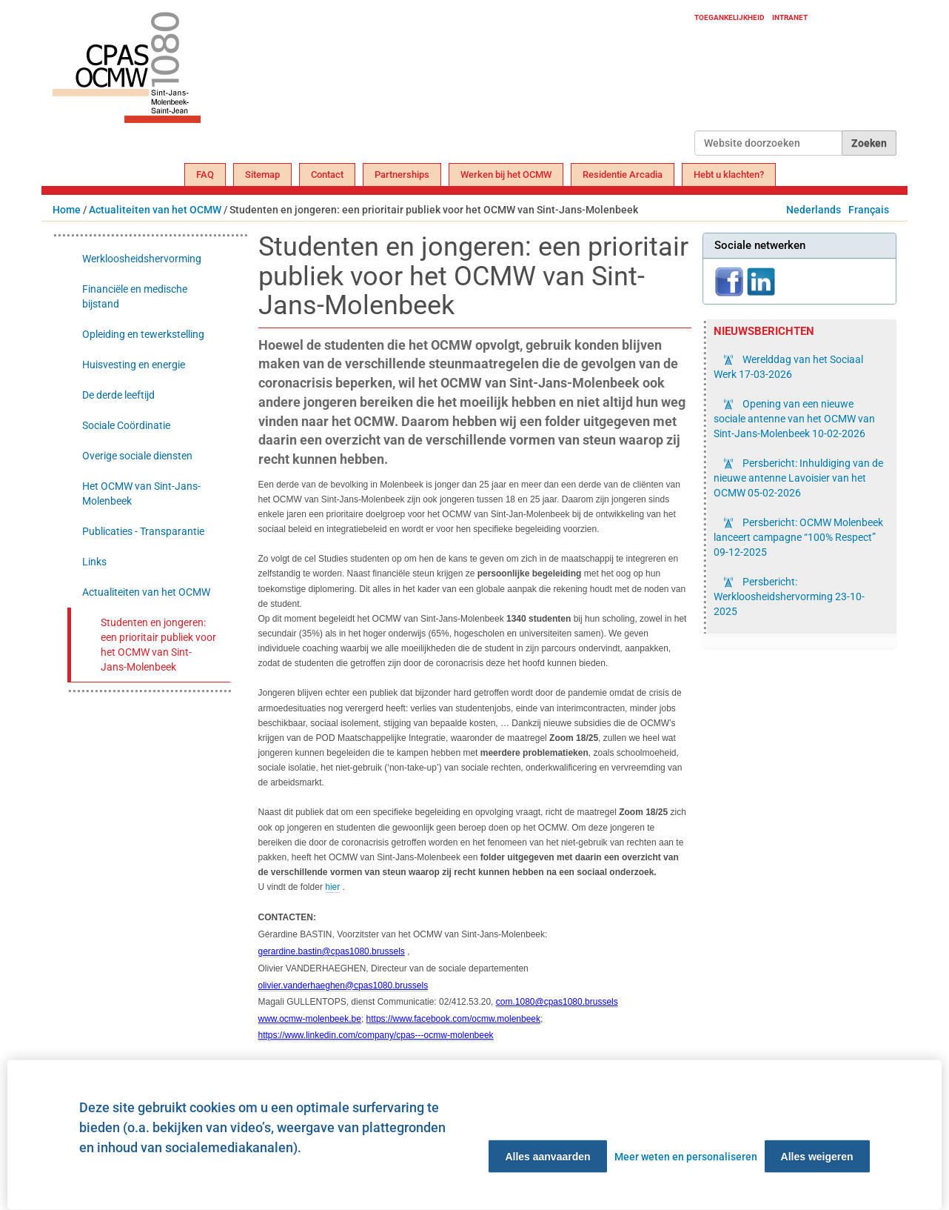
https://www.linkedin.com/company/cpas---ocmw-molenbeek (376, 1035)
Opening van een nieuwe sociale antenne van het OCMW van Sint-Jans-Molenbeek (794, 418)
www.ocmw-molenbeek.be (309, 1019)
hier (332, 887)
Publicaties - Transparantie (143, 531)
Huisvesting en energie (133, 364)
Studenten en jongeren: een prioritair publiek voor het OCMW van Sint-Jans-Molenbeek (158, 644)
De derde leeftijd (118, 395)
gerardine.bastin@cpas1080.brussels (331, 951)
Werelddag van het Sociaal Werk (788, 366)
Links (94, 562)
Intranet (790, 17)
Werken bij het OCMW (505, 174)
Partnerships (402, 174)
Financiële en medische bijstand (134, 296)
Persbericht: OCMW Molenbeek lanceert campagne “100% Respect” (798, 537)
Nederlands (813, 210)
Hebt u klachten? (729, 174)
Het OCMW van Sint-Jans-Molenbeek (141, 493)
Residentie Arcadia (623, 174)
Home (67, 210)
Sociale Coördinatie (126, 425)
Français (868, 210)
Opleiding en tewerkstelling (143, 334)
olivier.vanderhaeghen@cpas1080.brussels (343, 985)
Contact (327, 174)
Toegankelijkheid (729, 17)
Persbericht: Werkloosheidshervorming (789, 596)
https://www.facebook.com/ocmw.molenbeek (453, 1019)
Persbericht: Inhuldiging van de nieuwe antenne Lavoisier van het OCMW (798, 478)
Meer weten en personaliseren (685, 1157)
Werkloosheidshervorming (141, 259)
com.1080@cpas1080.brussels (557, 1002)
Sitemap (262, 174)
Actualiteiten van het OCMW (155, 210)
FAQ (205, 174)
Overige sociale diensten (137, 456)
